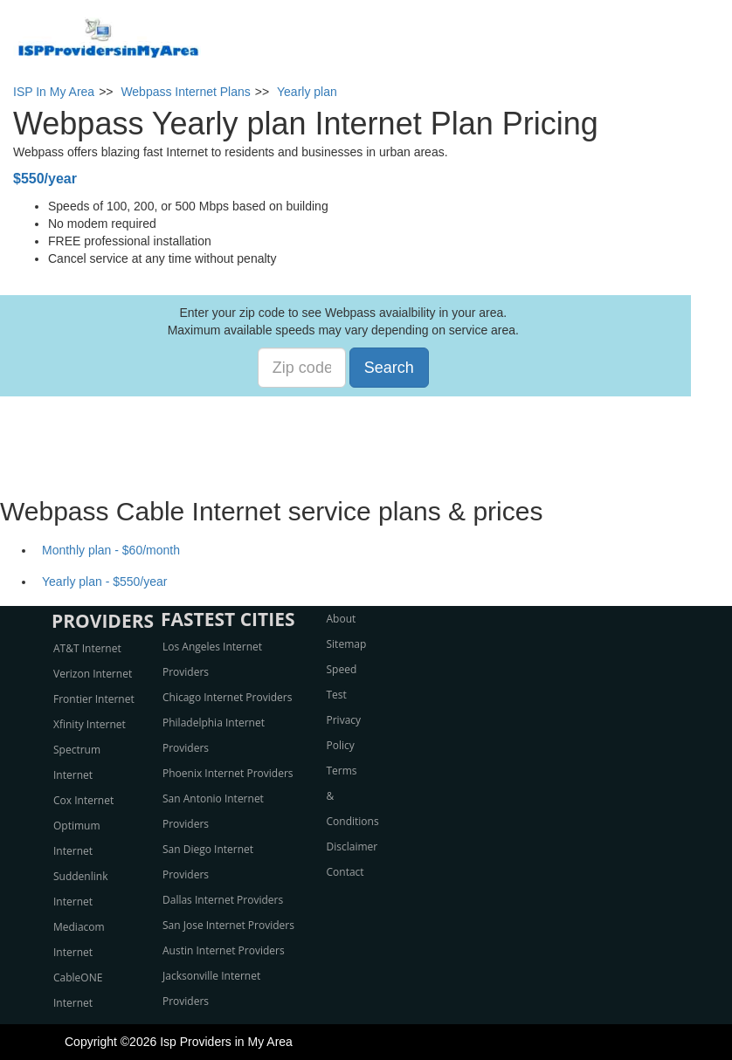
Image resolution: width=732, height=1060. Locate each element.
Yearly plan (307, 92)
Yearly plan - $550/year (104, 582)
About (341, 618)
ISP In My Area (53, 92)
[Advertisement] (366, 435)
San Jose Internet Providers (228, 925)
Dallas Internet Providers (222, 899)
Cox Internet (83, 800)
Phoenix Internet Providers (227, 773)
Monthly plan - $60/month (111, 550)
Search (389, 367)
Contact (345, 871)
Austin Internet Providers (223, 950)
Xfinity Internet (89, 724)
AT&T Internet (87, 648)
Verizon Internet (92, 673)
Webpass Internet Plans (185, 92)
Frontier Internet (94, 699)
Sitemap (347, 644)
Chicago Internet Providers (227, 697)
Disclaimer (352, 846)
